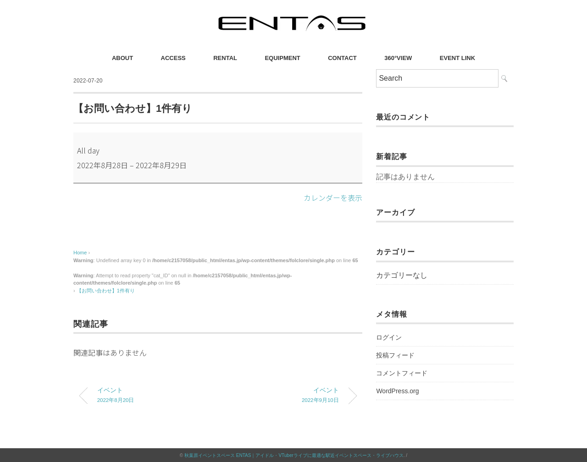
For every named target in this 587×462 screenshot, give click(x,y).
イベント (150, 395)
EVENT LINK (457, 58)
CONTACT (342, 58)
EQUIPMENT (282, 58)
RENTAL (225, 58)
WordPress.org (397, 391)
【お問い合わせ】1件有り (106, 290)
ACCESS (173, 58)
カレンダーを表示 (333, 197)
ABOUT (122, 58)
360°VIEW (398, 58)
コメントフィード (401, 373)
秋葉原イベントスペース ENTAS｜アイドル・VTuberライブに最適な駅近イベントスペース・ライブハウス (294, 454)
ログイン (389, 337)
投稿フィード (395, 355)
